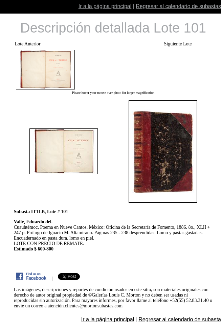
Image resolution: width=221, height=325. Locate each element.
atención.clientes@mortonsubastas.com (85, 305)
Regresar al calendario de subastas (178, 6)
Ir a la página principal (105, 6)
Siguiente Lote (178, 43)
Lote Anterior (28, 43)
